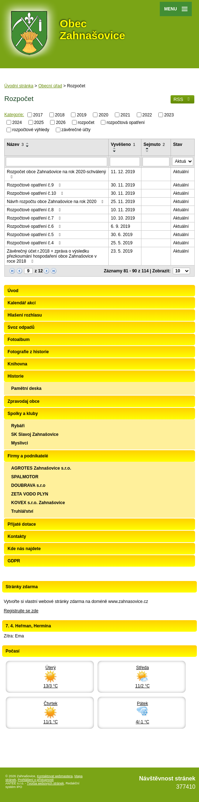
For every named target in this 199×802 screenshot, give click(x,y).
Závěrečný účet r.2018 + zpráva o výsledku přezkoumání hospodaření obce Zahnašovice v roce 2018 (52, 256)
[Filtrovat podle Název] (56, 161)
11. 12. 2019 (123, 171)
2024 (17, 122)
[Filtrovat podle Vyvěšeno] (125, 161)
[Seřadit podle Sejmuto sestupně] (147, 151)
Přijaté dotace (22, 524)
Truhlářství (22, 511)
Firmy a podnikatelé (28, 455)
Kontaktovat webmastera (55, 776)
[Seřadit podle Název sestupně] (28, 146)
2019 (81, 114)
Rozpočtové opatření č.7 (34, 218)
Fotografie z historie (28, 351)
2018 (60, 114)
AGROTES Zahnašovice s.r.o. (41, 468)
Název (15, 144)
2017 (38, 114)
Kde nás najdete (24, 548)
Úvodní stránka (18, 85)
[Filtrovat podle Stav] (182, 161)
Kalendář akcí (22, 302)
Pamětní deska (26, 388)
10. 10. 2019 (123, 218)
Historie (16, 376)
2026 (60, 122)
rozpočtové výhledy (30, 129)
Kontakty (17, 536)
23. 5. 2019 (121, 251)
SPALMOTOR (25, 476)
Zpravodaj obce (24, 401)
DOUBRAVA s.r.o (28, 485)
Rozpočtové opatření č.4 (34, 242)
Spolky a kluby (23, 413)
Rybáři (17, 425)
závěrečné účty (76, 129)
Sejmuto (154, 144)
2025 (39, 122)
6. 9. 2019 (120, 226)
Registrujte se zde (21, 610)
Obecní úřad (50, 85)
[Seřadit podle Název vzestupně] (28, 143)
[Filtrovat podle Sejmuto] (156, 161)
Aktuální (181, 171)
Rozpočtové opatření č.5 (34, 234)
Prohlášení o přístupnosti (36, 780)
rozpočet (86, 122)
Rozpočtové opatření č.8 (34, 209)
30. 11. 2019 (123, 185)
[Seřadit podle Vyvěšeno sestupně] (115, 151)
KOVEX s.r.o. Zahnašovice (38, 502)
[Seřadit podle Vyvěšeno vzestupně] (115, 148)
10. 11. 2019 (123, 209)
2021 (125, 114)
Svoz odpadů (21, 327)
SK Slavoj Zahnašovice (34, 434)
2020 (103, 114)
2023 (169, 114)
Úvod (13, 290)
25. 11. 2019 (123, 201)
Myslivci (19, 443)
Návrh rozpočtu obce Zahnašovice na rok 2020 (56, 201)
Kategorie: (14, 114)
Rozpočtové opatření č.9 (34, 185)
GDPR (14, 560)
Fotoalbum (19, 339)
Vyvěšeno (123, 144)
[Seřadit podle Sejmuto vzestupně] (147, 148)
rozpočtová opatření (126, 122)
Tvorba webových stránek (45, 783)
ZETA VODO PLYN (29, 494)
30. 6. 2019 (121, 234)
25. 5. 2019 (121, 242)
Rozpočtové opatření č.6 (34, 226)
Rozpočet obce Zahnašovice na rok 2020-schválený (56, 174)
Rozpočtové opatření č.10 (36, 193)
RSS (182, 99)
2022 (147, 114)
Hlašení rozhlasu (25, 315)
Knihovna (17, 364)
